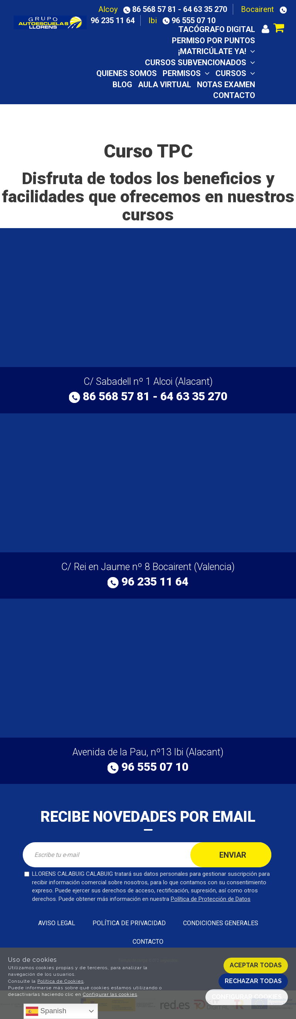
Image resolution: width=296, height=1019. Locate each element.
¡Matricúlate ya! (216, 51)
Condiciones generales (220, 923)
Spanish (46, 1011)
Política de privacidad (129, 923)
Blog (122, 84)
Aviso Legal (56, 923)
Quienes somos (126, 73)
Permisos (186, 73)
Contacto (234, 95)
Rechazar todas (253, 981)
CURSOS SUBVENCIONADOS (200, 62)
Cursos (235, 73)
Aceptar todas (256, 965)
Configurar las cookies (110, 994)
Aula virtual (164, 84)
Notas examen (226, 84)
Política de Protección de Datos (211, 898)
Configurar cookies (247, 996)
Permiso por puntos (213, 40)
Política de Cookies (60, 981)
